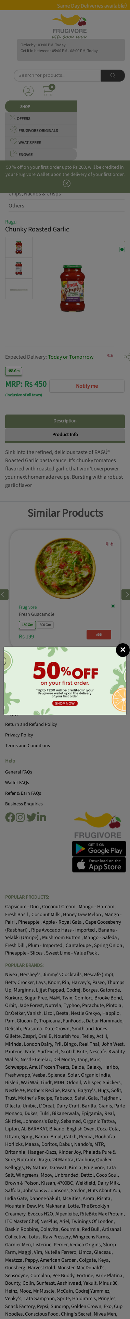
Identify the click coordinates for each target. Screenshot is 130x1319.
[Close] (123, 650)
